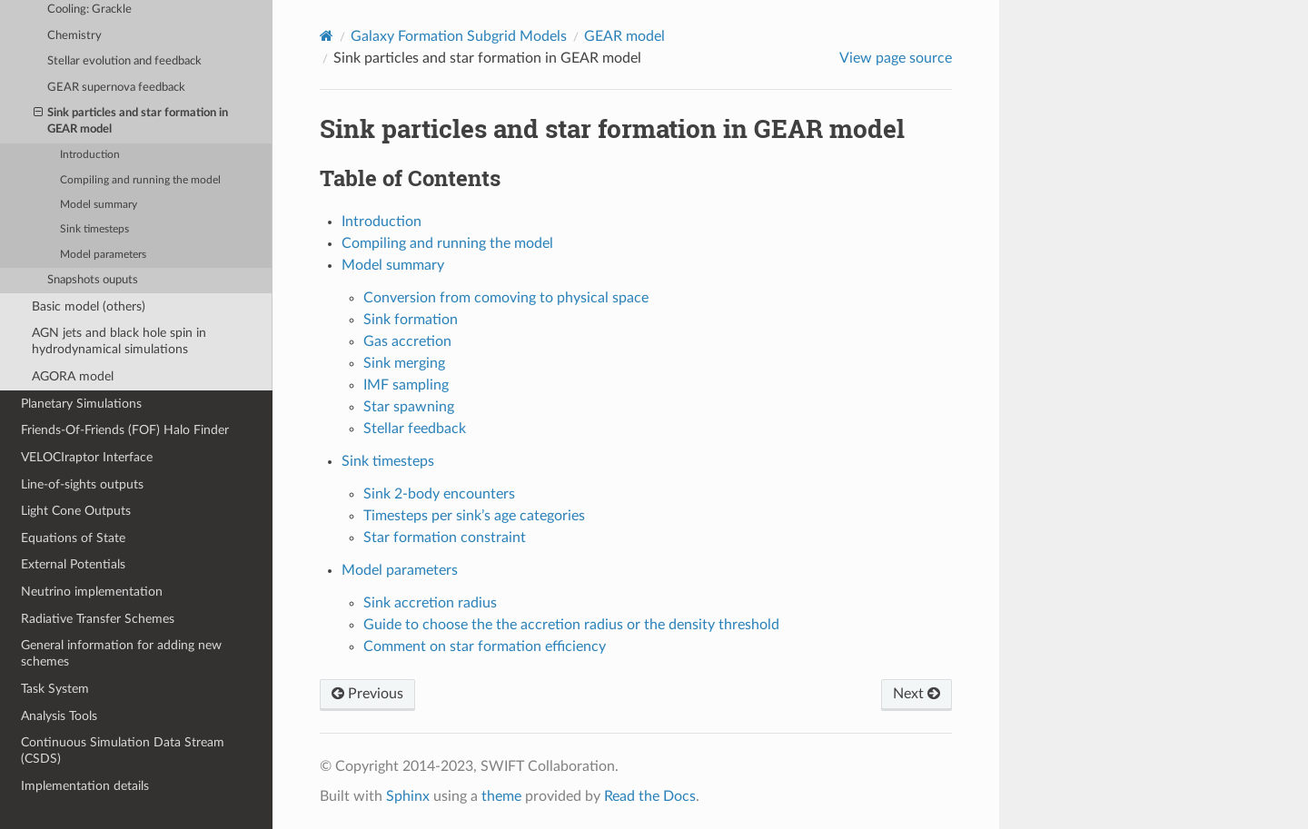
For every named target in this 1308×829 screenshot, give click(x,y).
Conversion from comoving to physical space (506, 298)
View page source (895, 58)
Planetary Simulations (81, 403)
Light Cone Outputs (76, 511)
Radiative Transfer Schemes (97, 619)
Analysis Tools (59, 716)
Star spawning (408, 407)
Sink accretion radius (430, 603)
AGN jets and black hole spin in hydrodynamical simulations (119, 341)
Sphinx (408, 796)
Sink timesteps (94, 229)
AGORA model (73, 376)
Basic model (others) (88, 306)
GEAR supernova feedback (116, 88)
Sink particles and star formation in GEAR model (131, 120)
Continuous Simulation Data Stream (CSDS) (122, 750)
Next (916, 693)
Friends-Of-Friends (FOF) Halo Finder (125, 430)
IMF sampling (406, 385)
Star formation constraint (444, 537)
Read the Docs (650, 796)
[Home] (326, 36)
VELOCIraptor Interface (87, 457)
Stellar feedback (414, 428)
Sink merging (404, 363)
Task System (55, 689)
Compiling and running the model (140, 180)
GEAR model (624, 36)
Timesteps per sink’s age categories (474, 515)
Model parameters (103, 255)
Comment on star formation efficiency (484, 646)
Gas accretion (407, 341)
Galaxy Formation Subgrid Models (459, 36)
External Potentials (73, 564)
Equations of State (73, 538)
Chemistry (74, 36)
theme (501, 796)
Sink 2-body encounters (439, 494)
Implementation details (85, 786)
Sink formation (410, 319)
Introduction (90, 155)
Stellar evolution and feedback (124, 61)
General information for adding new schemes (121, 653)
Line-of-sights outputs (82, 484)
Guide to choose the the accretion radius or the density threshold (571, 624)
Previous (367, 693)
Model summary (98, 205)
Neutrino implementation (92, 591)
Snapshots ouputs (92, 280)
